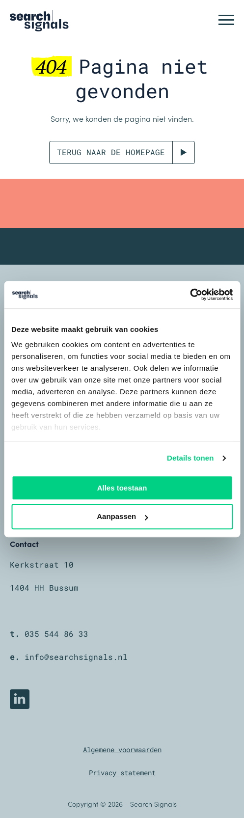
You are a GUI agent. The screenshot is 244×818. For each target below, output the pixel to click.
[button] (226, 19)
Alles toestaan (122, 488)
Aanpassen (122, 517)
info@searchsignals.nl (76, 657)
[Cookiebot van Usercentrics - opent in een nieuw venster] (190, 294)
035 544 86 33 (56, 633)
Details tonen (190, 458)
